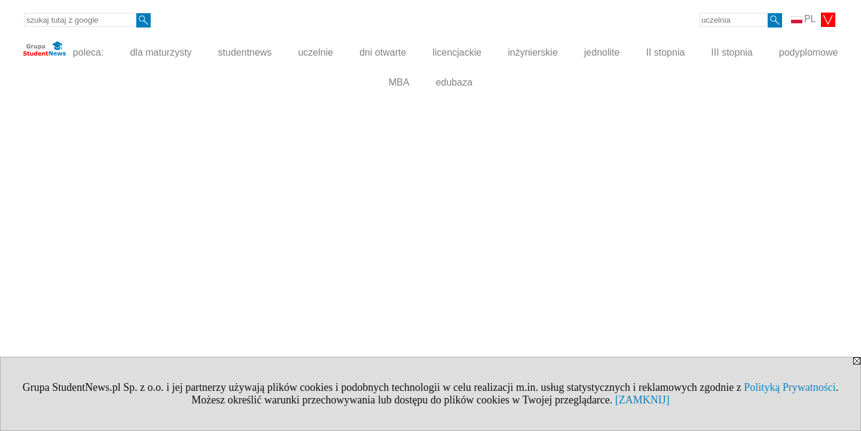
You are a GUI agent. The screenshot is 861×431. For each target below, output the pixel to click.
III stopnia (731, 52)
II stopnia (665, 52)
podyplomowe (808, 52)
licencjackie (456, 52)
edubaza (454, 82)
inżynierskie (533, 52)
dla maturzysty (160, 52)
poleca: (63, 49)
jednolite (602, 52)
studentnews (245, 52)
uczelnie (315, 52)
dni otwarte (382, 52)
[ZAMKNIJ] (642, 400)
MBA (399, 82)
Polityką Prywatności (790, 387)
